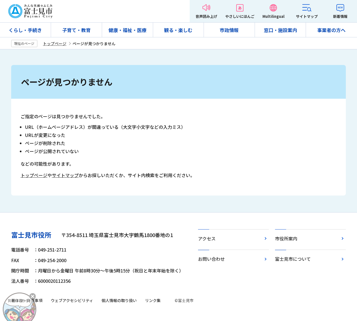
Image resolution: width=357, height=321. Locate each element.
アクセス (207, 238)
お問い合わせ (211, 258)
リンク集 (153, 300)
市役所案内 (286, 238)
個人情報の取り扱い (119, 300)
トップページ (54, 43)
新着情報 (340, 16)
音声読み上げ (206, 16)
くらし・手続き (25, 29)
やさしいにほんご (239, 16)
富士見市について (293, 258)
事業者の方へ (331, 29)
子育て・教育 (76, 29)
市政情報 (229, 29)
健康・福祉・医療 (127, 29)
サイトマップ (307, 16)
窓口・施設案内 (280, 29)
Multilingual (273, 16)
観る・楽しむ (178, 29)
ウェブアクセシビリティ (72, 300)
